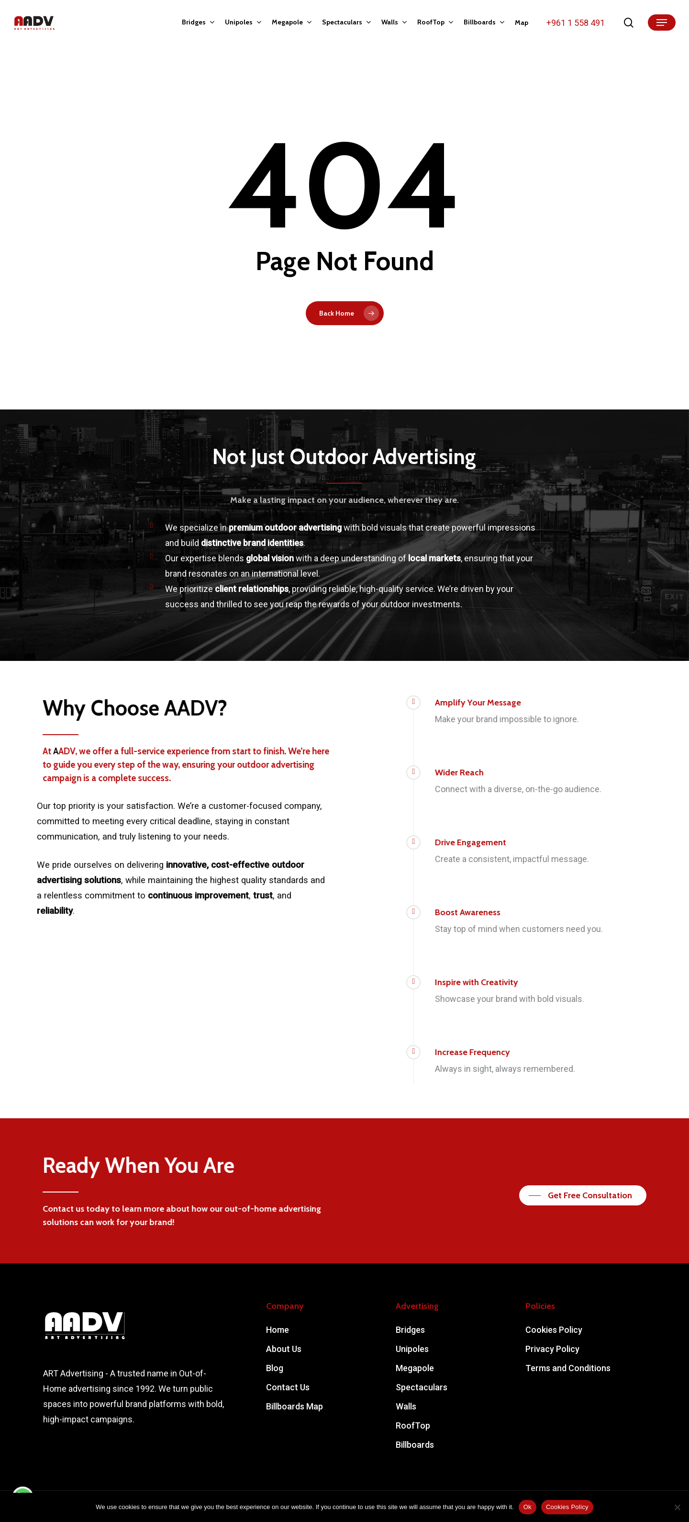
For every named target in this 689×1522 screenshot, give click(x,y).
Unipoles (412, 1349)
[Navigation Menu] (662, 23)
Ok (527, 1507)
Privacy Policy (552, 1349)
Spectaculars (421, 1387)
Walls (406, 1406)
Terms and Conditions (568, 1368)
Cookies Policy (553, 1330)
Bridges (410, 1330)
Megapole (415, 1368)
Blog (274, 1368)
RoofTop (413, 1425)
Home (277, 1330)
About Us (283, 1349)
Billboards (415, 1445)
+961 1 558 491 (575, 23)
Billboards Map (294, 1406)
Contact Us (288, 1387)
